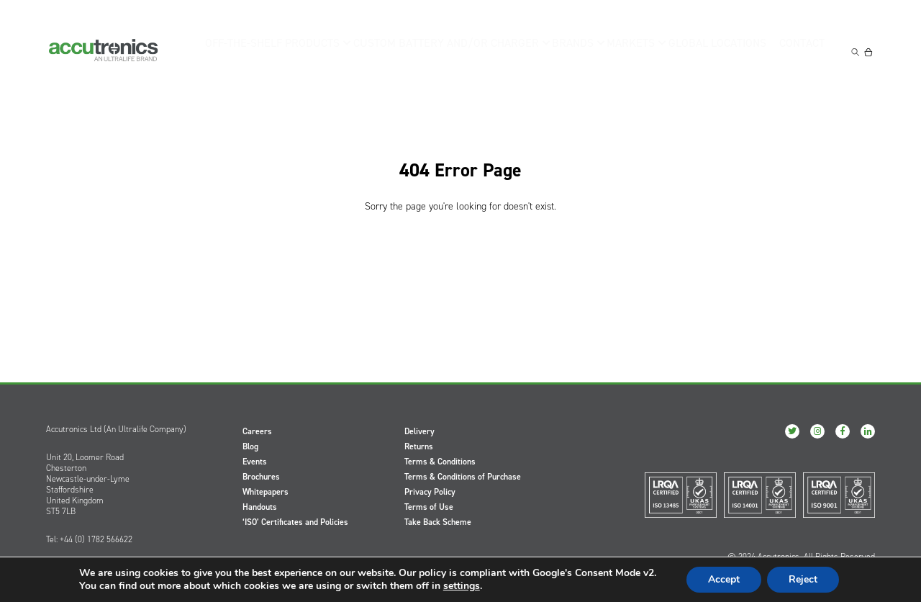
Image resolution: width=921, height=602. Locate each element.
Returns (418, 446)
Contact (805, 50)
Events (254, 461)
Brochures (261, 476)
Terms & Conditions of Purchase (462, 476)
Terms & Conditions (440, 461)
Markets (628, 50)
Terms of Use (428, 507)
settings (461, 586)
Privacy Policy (429, 492)
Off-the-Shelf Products (281, 50)
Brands (563, 50)
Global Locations (716, 50)
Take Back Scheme (437, 522)
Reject (803, 579)
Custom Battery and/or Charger (442, 50)
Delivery (419, 431)
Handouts (259, 507)
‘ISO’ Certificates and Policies (295, 522)
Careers (257, 431)
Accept (724, 579)
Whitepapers (265, 492)
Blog (250, 446)
